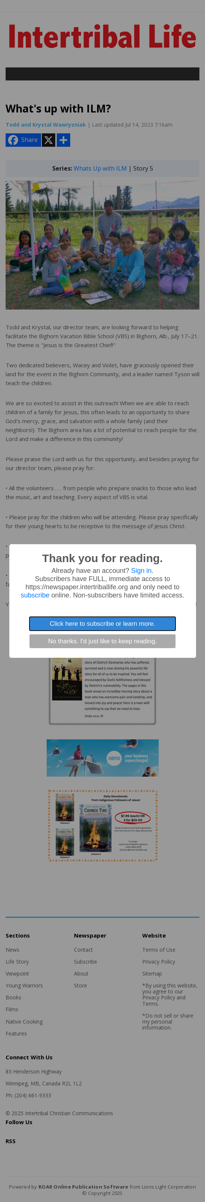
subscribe (35, 595)
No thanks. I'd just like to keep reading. (102, 641)
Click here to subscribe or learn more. (102, 623)
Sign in (141, 570)
